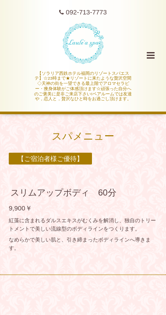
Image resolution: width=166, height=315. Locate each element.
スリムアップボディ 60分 (64, 192)
